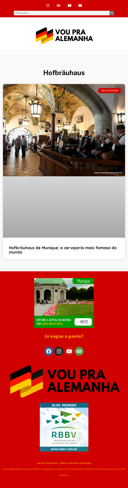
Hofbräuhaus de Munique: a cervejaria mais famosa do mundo (63, 250)
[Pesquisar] (112, 13)
